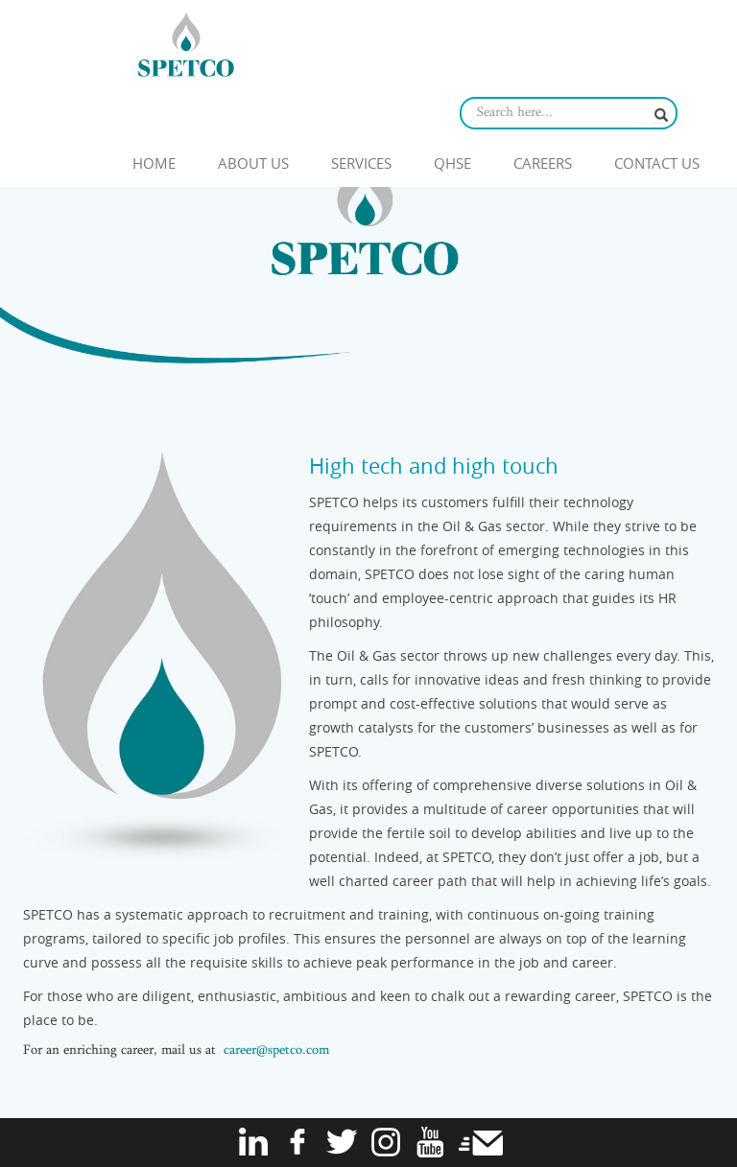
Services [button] (361, 163)
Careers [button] (542, 163)
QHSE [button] (452, 163)
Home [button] (154, 163)
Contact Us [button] (657, 163)
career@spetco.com (276, 1051)
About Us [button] (253, 163)
